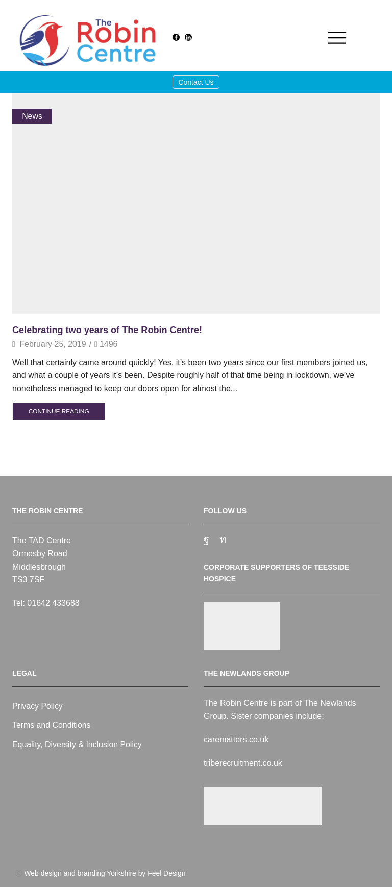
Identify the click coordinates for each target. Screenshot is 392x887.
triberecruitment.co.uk (243, 762)
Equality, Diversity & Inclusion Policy (77, 744)
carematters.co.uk (236, 739)
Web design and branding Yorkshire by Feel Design (104, 873)
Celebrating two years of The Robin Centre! (107, 330)
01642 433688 (53, 603)
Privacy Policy (37, 706)
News (32, 116)
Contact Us (195, 82)
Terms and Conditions (51, 725)
